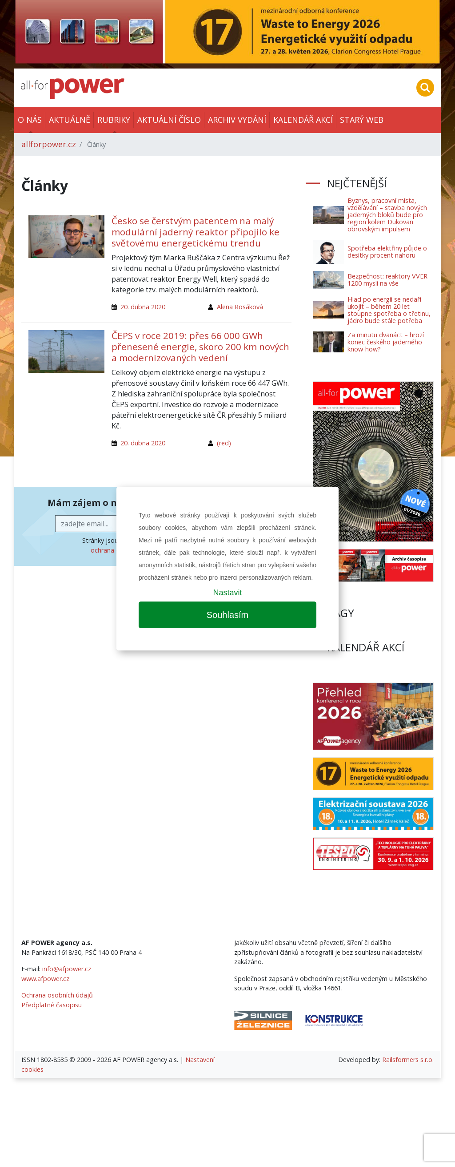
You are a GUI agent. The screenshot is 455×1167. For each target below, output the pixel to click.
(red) (224, 443)
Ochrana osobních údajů (57, 995)
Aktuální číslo (169, 119)
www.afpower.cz (45, 978)
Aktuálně (69, 119)
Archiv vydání (237, 119)
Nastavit (227, 592)
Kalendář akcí (303, 119)
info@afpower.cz (66, 969)
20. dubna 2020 (142, 307)
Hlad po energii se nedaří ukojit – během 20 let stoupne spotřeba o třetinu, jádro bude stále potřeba (389, 310)
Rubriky (113, 119)
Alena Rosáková (240, 307)
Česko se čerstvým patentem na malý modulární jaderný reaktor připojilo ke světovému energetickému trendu (195, 231)
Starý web (361, 119)
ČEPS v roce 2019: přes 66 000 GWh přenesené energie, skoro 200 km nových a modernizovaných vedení (200, 346)
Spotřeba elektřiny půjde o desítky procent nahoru (387, 251)
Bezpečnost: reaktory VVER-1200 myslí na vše (388, 279)
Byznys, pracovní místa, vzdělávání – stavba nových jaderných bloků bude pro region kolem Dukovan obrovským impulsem (387, 214)
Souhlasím (228, 615)
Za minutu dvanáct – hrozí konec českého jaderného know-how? (385, 342)
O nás (30, 119)
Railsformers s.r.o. (408, 1059)
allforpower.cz (48, 144)
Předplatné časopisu (51, 1005)
